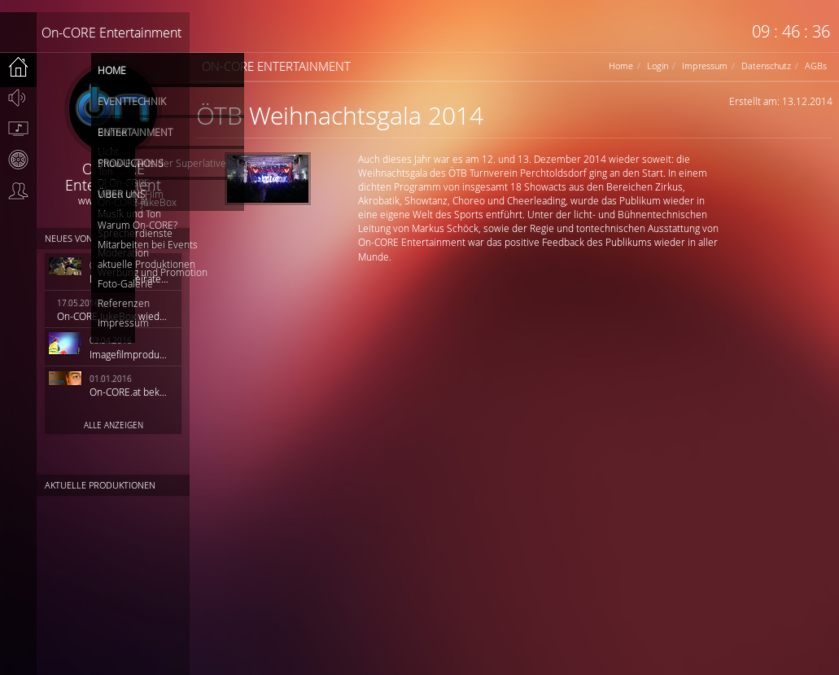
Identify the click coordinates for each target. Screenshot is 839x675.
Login (657, 65)
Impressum (705, 65)
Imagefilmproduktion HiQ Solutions (130, 354)
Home (621, 65)
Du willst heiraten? (130, 278)
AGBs (816, 65)
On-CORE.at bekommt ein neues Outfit (130, 391)
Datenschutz (766, 65)
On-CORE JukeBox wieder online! (113, 315)
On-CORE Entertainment (111, 33)
